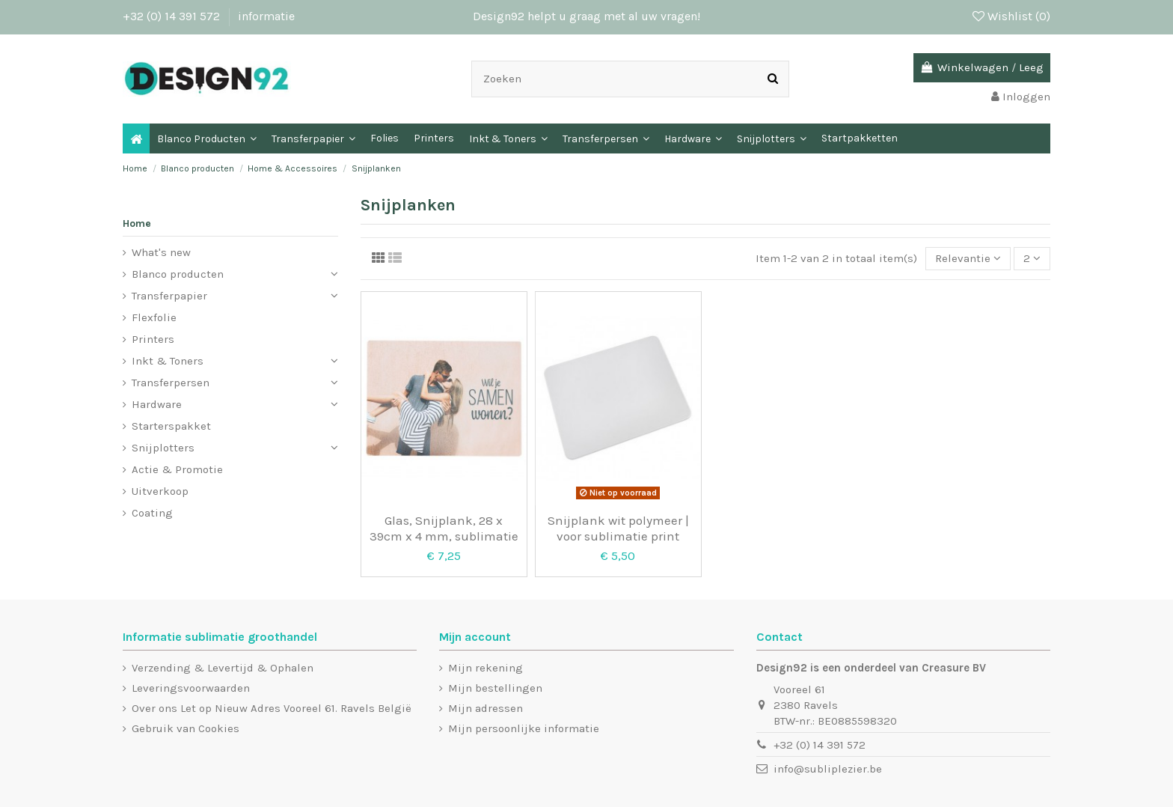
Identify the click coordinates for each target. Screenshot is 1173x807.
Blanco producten (178, 274)
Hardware (157, 404)
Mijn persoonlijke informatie (523, 728)
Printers (153, 339)
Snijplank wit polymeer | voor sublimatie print (618, 528)
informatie (266, 16)
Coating (152, 513)
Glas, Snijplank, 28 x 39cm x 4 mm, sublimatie (444, 528)
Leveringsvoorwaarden (191, 688)
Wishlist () (1011, 16)
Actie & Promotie (177, 469)
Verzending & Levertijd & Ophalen (222, 667)
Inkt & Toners (167, 361)
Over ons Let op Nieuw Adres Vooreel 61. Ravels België (271, 708)
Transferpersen (170, 382)
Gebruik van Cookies (185, 728)
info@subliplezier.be (828, 769)
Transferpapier (169, 295)
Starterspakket (171, 426)
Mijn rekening (485, 667)
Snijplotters (163, 447)
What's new (161, 252)
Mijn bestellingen (495, 688)
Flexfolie (154, 317)
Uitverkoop (160, 491)
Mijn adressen (485, 708)
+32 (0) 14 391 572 (173, 16)
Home (137, 223)
